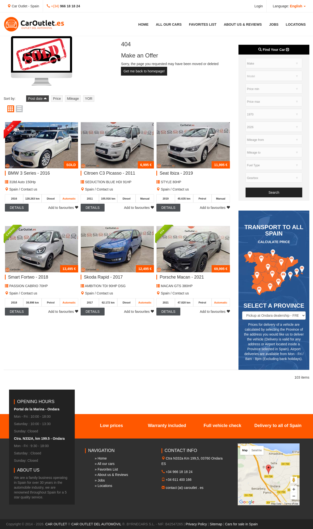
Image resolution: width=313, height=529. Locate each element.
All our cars (169, 24)
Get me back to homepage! (144, 71)
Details (17, 208)
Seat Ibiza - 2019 (176, 173)
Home (143, 24)
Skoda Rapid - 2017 (103, 277)
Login (258, 6)
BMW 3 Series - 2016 (29, 173)
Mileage (73, 99)
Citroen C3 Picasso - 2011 (109, 173)
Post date (37, 99)
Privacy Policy (196, 524)
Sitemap (216, 524)
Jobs (273, 24)
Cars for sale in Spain (241, 524)
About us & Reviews (243, 24)
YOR (88, 99)
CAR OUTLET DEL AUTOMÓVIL (96, 524)
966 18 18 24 (70, 6)
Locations (296, 24)
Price (57, 99)
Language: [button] (289, 6)
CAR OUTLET (56, 524)
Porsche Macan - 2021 (182, 277)
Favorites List (202, 24)
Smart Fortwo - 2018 (28, 277)
